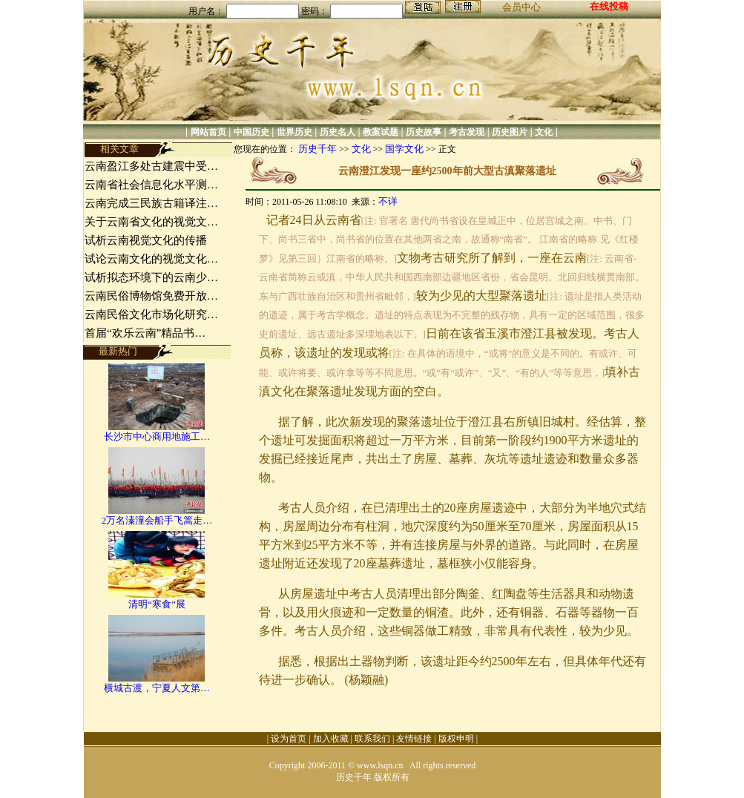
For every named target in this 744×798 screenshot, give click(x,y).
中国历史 (251, 132)
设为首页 (288, 738)
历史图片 (509, 132)
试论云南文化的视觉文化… (151, 259)
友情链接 (414, 738)
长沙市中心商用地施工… (157, 436)
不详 (388, 201)
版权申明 (456, 738)
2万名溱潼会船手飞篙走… (157, 520)
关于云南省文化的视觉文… (151, 222)
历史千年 (317, 148)
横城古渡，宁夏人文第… (157, 687)
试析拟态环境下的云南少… (151, 277)
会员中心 (521, 7)
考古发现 (466, 132)
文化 (544, 132)
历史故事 (423, 132)
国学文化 (404, 148)
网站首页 (208, 132)
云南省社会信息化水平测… (151, 185)
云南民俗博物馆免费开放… (151, 296)
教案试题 (380, 132)
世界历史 (294, 132)
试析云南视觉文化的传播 (146, 240)
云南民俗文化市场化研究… (151, 314)
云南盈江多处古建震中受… (151, 166)
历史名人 (337, 132)
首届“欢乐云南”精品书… (145, 333)
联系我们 (372, 738)
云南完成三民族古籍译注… (151, 203)
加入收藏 (331, 738)
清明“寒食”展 (156, 604)
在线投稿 (609, 6)
